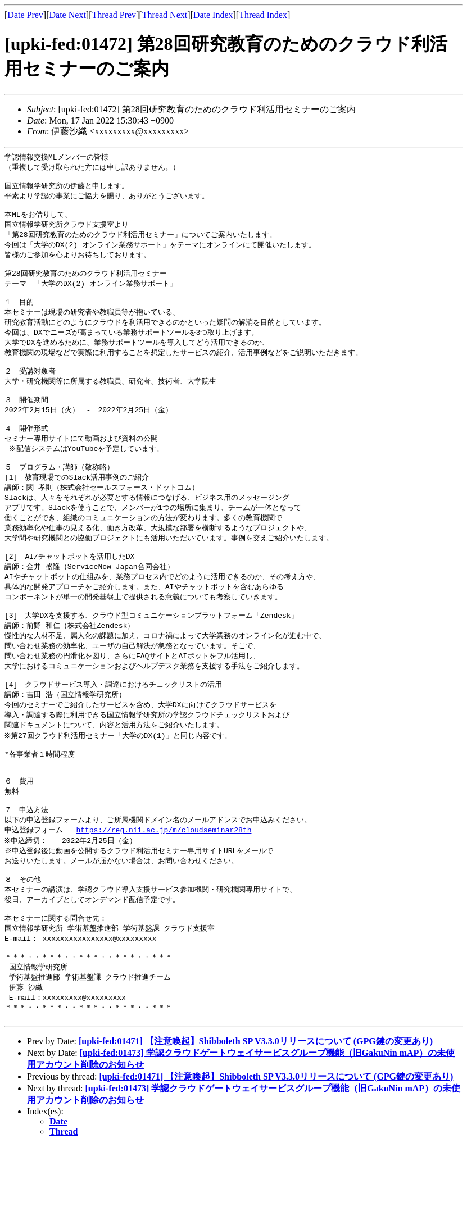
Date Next (67, 15)
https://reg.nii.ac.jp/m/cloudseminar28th (163, 885)
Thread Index (263, 15)
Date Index (213, 15)
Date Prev (25, 15)
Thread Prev (114, 15)
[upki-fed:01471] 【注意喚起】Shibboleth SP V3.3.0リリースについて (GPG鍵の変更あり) (256, 1111)
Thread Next (164, 15)
